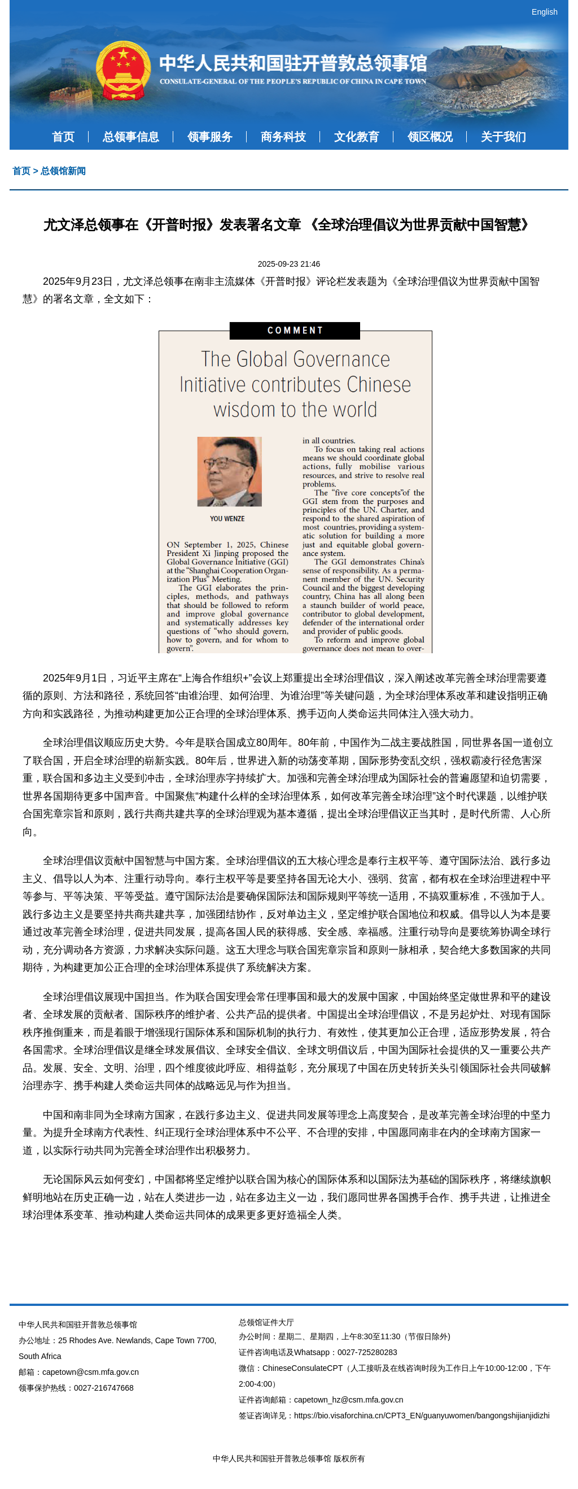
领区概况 (430, 137)
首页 (63, 137)
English (545, 11)
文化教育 (356, 137)
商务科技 (283, 137)
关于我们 (503, 137)
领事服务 (210, 137)
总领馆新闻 (63, 171)
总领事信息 (131, 137)
